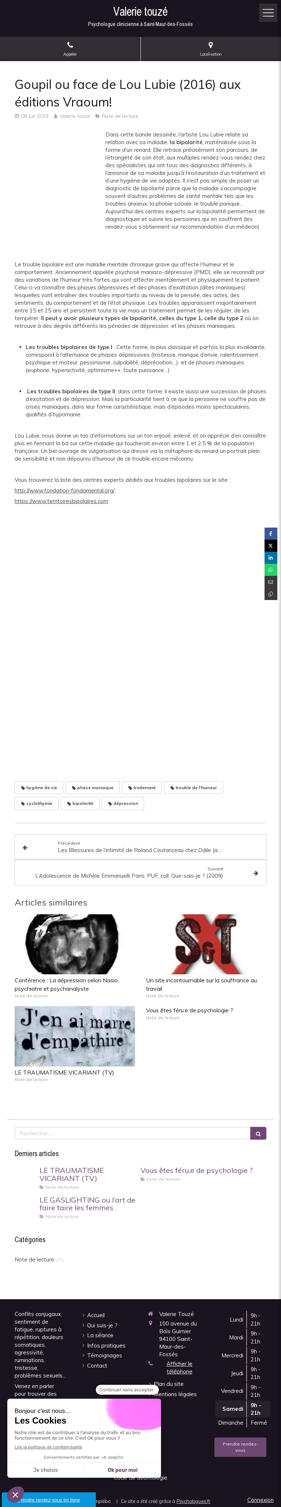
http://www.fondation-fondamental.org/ (65, 490)
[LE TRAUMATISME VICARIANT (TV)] (26, 1178)
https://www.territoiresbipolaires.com (61, 501)
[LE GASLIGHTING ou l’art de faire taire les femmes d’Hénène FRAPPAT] (26, 1207)
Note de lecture (34, 1259)
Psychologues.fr (193, 1501)
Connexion (260, 1499)
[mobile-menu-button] (268, 13)
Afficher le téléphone (179, 1367)
